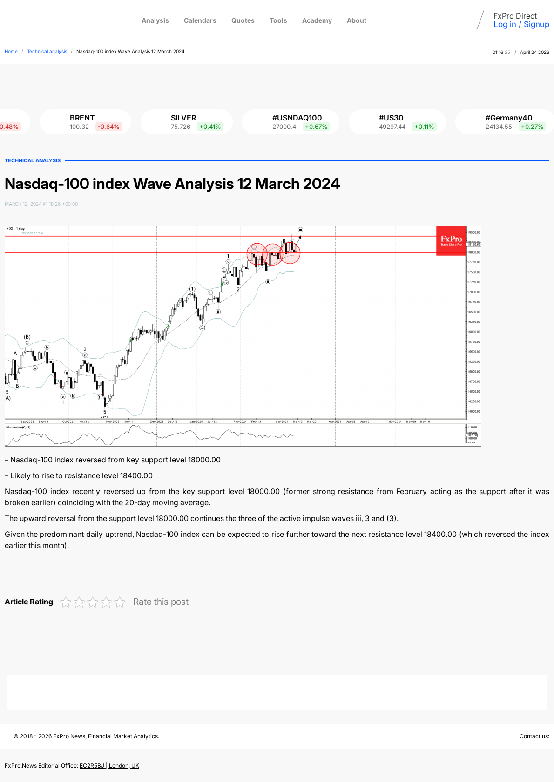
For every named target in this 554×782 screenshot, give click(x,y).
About (356, 20)
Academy (317, 20)
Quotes (243, 20)
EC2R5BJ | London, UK (109, 765)
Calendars (200, 20)
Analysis (155, 20)
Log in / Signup (521, 24)
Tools (278, 20)
